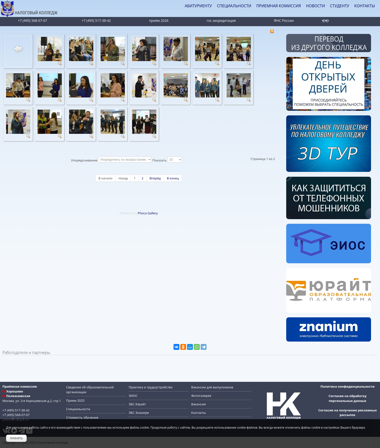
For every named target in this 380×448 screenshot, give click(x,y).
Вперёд (155, 178)
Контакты (198, 412)
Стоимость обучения (82, 417)
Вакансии (198, 404)
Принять (16, 438)
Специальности (78, 409)
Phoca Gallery (148, 213)
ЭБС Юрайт (137, 404)
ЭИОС (133, 395)
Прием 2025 (75, 400)
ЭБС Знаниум (139, 412)
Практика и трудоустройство (151, 387)
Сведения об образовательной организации (90, 389)
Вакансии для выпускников (212, 387)
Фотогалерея (201, 395)
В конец (173, 178)
